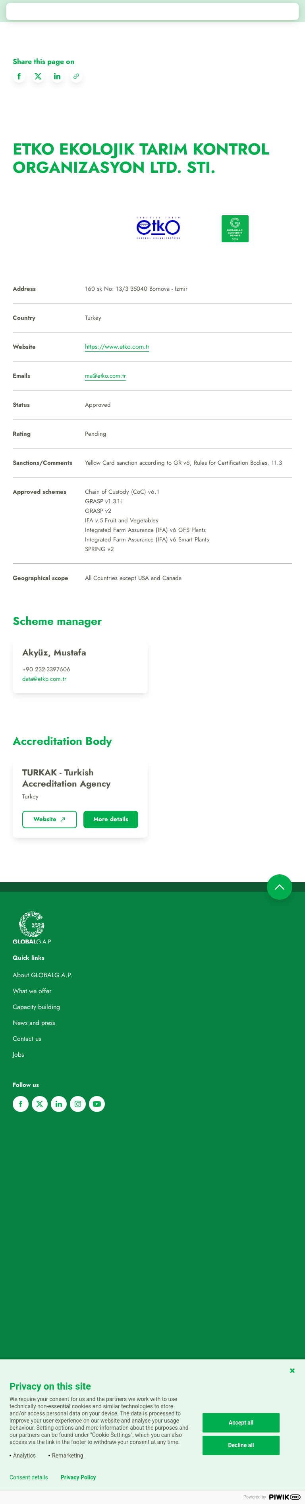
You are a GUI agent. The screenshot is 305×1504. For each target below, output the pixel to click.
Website (49, 819)
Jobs (18, 1054)
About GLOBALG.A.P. (43, 975)
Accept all (241, 1422)
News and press (34, 1022)
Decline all (241, 1445)
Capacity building (36, 1006)
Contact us (27, 1038)
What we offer (32, 991)
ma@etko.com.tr (105, 375)
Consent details (29, 1477)
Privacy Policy (78, 1477)
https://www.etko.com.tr (117, 346)
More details (110, 819)
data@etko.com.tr (44, 679)
